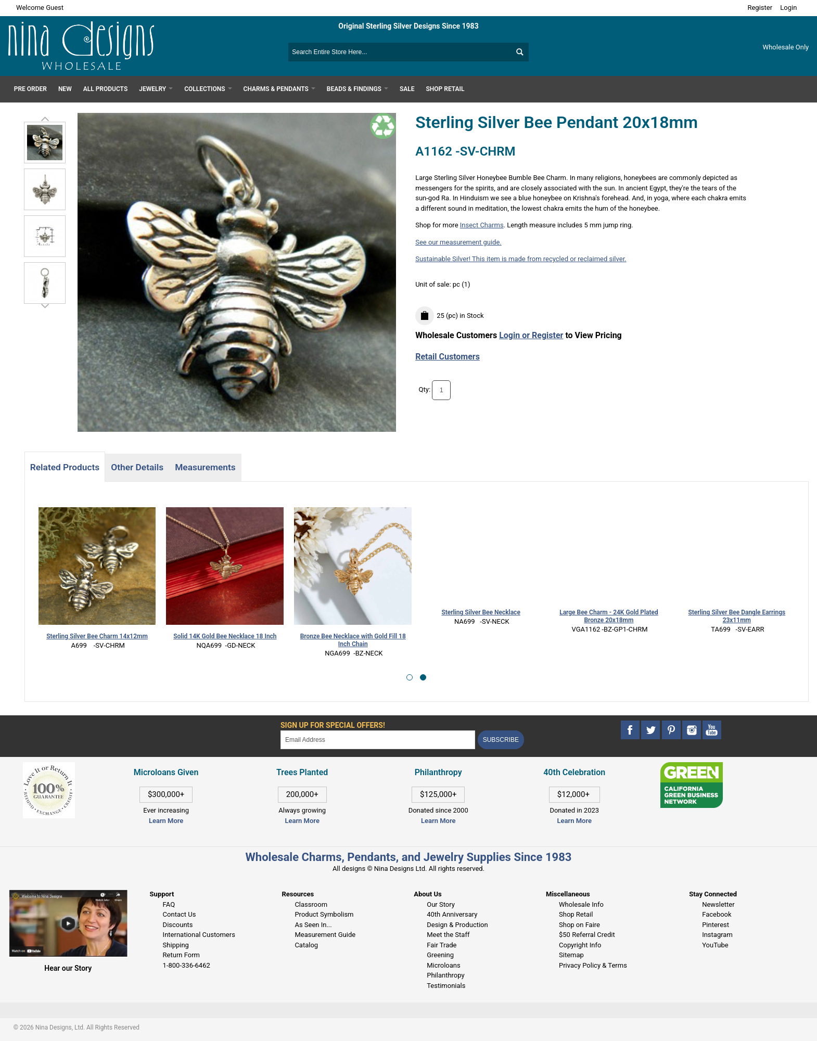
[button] (409, 677)
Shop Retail (576, 914)
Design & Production (457, 925)
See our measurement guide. (458, 242)
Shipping (176, 945)
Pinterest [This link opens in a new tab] (715, 925)
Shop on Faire (579, 925)
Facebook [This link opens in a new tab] (716, 914)
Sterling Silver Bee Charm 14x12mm (97, 636)
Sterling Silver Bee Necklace (480, 612)
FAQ (169, 904)
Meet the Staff (448, 935)
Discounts (178, 925)
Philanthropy (445, 975)
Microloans (444, 965)
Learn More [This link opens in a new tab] (302, 821)
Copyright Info (580, 945)
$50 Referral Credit (587, 935)
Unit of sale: (434, 284)
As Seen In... (313, 925)
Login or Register (531, 335)
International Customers (199, 935)
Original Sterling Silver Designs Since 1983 (408, 26)
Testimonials (446, 985)
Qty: (425, 389)
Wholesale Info (581, 904)
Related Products (64, 467)
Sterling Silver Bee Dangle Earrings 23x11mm (737, 616)
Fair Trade (441, 945)
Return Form (181, 955)
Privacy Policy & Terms (593, 965)
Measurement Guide (325, 935)
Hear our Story (68, 968)
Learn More (166, 821)
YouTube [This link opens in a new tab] (715, 945)
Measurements (205, 467)
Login (788, 7)
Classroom (311, 904)
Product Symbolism (324, 914)
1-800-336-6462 (186, 965)
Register (759, 7)
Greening (440, 955)
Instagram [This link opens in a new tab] (717, 935)
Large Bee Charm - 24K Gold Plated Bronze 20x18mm (608, 616)
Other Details (137, 467)
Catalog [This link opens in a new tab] (306, 945)
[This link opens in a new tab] (691, 767)
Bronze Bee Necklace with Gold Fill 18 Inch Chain (353, 640)
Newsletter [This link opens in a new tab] (718, 904)
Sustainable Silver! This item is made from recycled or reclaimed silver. (521, 259)
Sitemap (571, 955)
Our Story (441, 904)
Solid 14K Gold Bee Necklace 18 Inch (224, 636)
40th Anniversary (452, 914)
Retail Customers (447, 357)
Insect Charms (482, 225)
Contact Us (179, 914)
